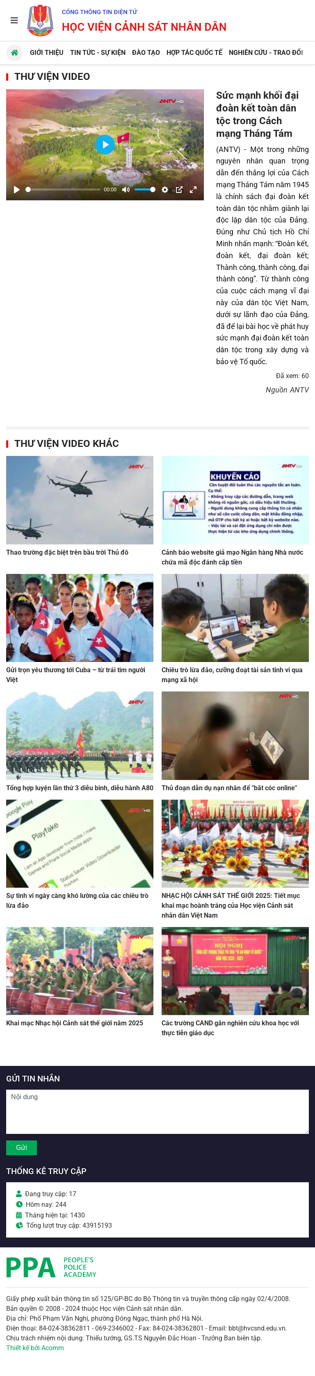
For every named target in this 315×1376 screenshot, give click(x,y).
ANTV (299, 389)
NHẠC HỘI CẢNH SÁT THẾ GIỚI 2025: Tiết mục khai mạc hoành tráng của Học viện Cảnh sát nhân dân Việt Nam (231, 905)
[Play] (16, 189)
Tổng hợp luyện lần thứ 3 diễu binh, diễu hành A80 (79, 788)
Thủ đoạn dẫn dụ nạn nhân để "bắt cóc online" (229, 788)
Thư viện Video (52, 76)
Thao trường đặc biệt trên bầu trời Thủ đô (67, 552)
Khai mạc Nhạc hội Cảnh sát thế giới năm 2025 (74, 1023)
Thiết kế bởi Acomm (35, 1348)
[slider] (62, 189)
